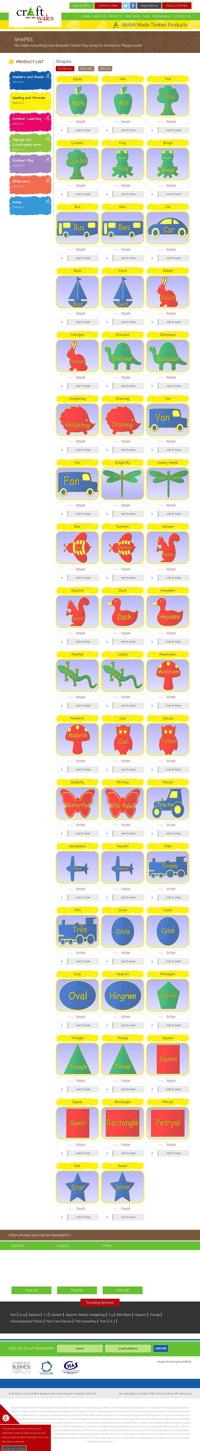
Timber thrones (91, 1422)
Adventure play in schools (161, 1437)
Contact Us (182, 16)
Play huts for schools (64, 1426)
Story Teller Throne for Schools (114, 1407)
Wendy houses (79, 1434)
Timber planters (61, 1434)
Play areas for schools (104, 1430)
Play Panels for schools (142, 1419)
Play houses (182, 1437)
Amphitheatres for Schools (34, 1415)
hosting (173, 1361)
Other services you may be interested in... (40, 1235)
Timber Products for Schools (36, 1411)
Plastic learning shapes (122, 1434)
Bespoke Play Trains (22, 1407)
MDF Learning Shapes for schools (108, 1415)
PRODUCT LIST (30, 62)
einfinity (186, 1361)
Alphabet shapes (181, 1422)
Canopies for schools (146, 1434)
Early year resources (87, 1426)
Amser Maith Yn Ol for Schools (148, 1407)
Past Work (132, 16)
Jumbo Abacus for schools (65, 1419)
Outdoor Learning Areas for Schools (107, 1411)
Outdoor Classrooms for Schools (78, 1407)
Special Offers (81, 5)
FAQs (146, 16)
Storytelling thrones (111, 1422)
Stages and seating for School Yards (69, 1415)
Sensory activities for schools (175, 1434)
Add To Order (83, 130)
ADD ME (160, 1348)
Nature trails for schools (69, 1422)
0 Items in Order (108, 5)
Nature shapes (138, 1437)
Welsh (105, 68)
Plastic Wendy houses (167, 1426)
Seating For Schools (164, 1411)
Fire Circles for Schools (140, 1411)
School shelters (148, 1430)
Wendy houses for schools (139, 1426)
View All (31, 1290)
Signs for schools (89, 1419)
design (161, 1361)
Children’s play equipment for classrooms (32, 1422)
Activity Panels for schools (114, 1419)
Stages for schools (98, 1434)
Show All (65, 68)
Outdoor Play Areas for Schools (69, 1411)
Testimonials (161, 16)
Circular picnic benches (104, 1437)
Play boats (123, 1437)
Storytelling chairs (179, 1430)
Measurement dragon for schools (72, 1437)
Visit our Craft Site (177, 5)
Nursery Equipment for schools (172, 1419)
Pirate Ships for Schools (47, 1407)
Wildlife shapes (162, 1422)
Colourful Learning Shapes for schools (148, 1415)
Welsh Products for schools (34, 1419)
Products (115, 16)
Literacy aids (146, 1422)
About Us (99, 16)
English (86, 68)
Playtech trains (131, 1422)
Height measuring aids (111, 1426)
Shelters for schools (128, 1430)
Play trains (163, 1430)
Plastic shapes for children (77, 1430)
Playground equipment (100, 1441)
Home (86, 16)
